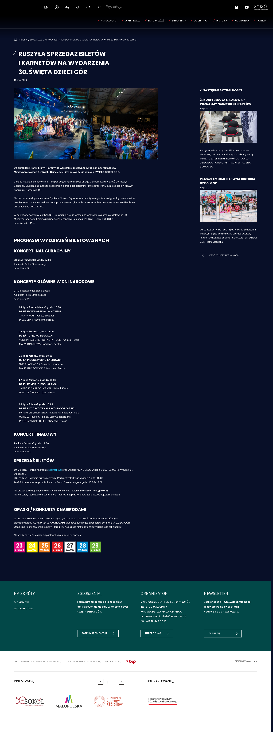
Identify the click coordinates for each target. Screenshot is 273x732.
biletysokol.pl (55, 469)
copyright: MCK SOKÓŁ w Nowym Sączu (39, 660)
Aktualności (109, 21)
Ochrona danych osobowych (91, 660)
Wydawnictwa (24, 608)
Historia (221, 21)
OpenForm (251, 660)
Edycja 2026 (156, 21)
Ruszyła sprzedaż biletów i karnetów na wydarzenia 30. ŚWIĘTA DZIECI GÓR (100, 39)
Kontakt (262, 21)
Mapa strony (127, 660)
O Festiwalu (132, 21)
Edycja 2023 (36, 39)
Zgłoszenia (179, 21)
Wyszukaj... (114, 7)
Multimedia (242, 21)
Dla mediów (21, 602)
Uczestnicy (201, 21)
